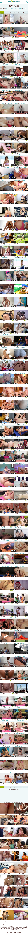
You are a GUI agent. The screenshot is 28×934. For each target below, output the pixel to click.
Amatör (16, 38)
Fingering (25, 167)
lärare (24, 8)
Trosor (9, 617)
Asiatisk (20, 347)
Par (19, 630)
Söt (23, 553)
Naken (23, 643)
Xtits (26, 230)
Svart (16, 64)
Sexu (13, 397)
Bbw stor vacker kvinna (5, 694)
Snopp (16, 257)
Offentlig (21, 321)
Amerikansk (4, 489)
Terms (8, 932)
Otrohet (11, 373)
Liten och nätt (7, 38)
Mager (20, 527)
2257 (15, 932)
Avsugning (20, 64)
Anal (16, 373)
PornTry (26, 114)
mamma (20, 8)
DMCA (11, 932)
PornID (26, 719)
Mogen (8, 784)
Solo (12, 746)
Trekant (9, 51)
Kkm (24, 386)
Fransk (24, 656)
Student (25, 296)
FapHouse (12, 770)
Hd (23, 38)
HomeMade (12, 333)
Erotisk (21, 579)
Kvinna (20, 424)
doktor (16, 8)
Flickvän (25, 579)
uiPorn (12, 166)
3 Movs (12, 783)
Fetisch (20, 38)
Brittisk (24, 180)
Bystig (8, 244)
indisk (6, 9)
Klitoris (6, 450)
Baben (3, 64)
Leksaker (20, 540)
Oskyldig (24, 257)
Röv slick (19, 373)
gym (7, 8)
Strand (20, 656)
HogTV (26, 269)
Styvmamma (21, 617)
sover (2, 9)
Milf (8, 257)
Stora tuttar (21, 51)
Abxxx (26, 37)
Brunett (6, 90)
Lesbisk (5, 784)
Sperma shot (11, 193)
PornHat (26, 423)
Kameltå (25, 514)
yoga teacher (11, 9)
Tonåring (3, 26)
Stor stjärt (17, 77)
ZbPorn (12, 50)
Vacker (3, 707)
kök (20, 9)
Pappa (6, 360)
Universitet (7, 321)
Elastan (10, 206)
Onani (3, 38)
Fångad (3, 360)
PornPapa (25, 359)
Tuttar (12, 566)
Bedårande (17, 270)
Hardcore (6, 64)
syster (16, 9)
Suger (8, 566)
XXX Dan (25, 372)
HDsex (12, 24)
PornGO (12, 89)
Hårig (10, 90)
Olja (23, 463)
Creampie (3, 51)
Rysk (16, 759)
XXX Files (25, 127)
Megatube (25, 63)
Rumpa (3, 77)
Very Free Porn (11, 114)
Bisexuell (21, 77)
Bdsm (3, 206)
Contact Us (19, 932)
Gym (6, 257)
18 (15, 334)
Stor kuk (20, 180)
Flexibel (9, 231)
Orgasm (11, 103)
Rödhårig (10, 527)
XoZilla (26, 140)
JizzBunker (25, 294)
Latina (21, 296)
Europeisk (3, 463)
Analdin (26, 153)
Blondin (3, 167)
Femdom (6, 206)
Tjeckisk (7, 103)
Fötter (3, 617)
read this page (24, 928)
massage (11, 8)
